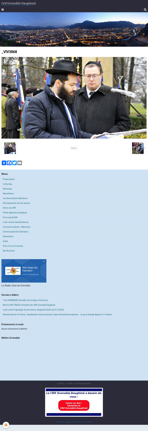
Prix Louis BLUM (10, 217)
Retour (74, 148)
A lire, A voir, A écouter (13, 246)
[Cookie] (6, 425)
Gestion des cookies (83, 422)
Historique (7, 189)
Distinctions (8, 236)
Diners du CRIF (9, 208)
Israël (5, 241)
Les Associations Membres (15, 198)
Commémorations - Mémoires (16, 227)
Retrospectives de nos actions (16, 203)
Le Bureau (7, 184)
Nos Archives (9, 251)
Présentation (9, 179)
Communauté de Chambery (15, 232)
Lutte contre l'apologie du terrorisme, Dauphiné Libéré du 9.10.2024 (33, 310)
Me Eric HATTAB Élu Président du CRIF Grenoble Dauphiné (29, 305)
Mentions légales (64, 422)
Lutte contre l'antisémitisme (15, 222)
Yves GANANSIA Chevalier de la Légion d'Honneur (25, 300)
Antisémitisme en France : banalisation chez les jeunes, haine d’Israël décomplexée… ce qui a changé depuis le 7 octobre (57, 314)
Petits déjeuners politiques (15, 212)
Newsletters (8, 193)
